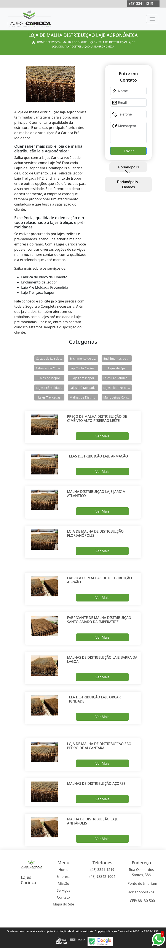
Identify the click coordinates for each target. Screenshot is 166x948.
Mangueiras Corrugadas (117, 397)
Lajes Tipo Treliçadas (117, 388)
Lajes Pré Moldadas (83, 388)
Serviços (63, 890)
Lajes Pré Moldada (49, 388)
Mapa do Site (63, 904)
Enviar (128, 151)
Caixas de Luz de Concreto (50, 358)
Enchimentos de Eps (117, 358)
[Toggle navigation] (152, 19)
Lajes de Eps (116, 368)
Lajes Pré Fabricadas (117, 378)
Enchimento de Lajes (84, 358)
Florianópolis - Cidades (128, 184)
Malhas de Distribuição (84, 397)
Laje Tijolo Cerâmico (84, 368)
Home (64, 869)
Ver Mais (102, 436)
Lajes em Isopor (83, 378)
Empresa (63, 876)
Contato (63, 897)
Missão (63, 883)
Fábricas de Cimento (50, 368)
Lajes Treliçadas (49, 397)
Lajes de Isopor (49, 378)
